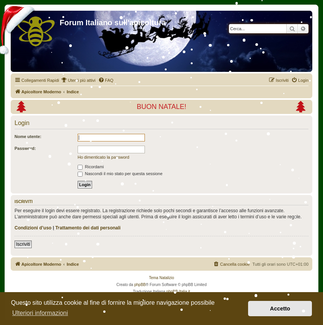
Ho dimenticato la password (103, 157)
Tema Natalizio (161, 278)
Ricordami (91, 166)
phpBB (140, 285)
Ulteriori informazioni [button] (40, 313)
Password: (25, 148)
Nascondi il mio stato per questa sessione (120, 173)
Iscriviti (23, 244)
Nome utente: (28, 136)
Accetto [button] (280, 309)
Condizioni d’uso (33, 228)
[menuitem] (78, 80)
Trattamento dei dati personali (88, 228)
